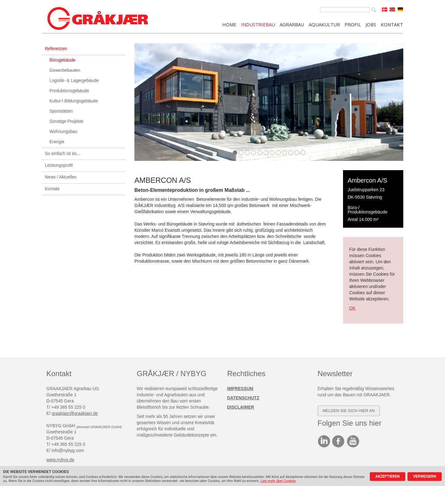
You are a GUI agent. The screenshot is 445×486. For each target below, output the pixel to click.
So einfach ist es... (62, 153)
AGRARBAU (292, 24)
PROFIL (353, 24)
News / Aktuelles (61, 176)
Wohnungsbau (63, 131)
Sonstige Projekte (66, 121)
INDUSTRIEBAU (258, 24)
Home (229, 24)
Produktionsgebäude (69, 90)
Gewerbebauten (64, 70)
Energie (56, 141)
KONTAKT (392, 24)
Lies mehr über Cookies (278, 481)
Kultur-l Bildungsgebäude (73, 100)
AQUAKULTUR (324, 24)
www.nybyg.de (60, 459)
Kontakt (52, 188)
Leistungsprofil (59, 165)
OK (352, 308)
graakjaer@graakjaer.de (75, 413)
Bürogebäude (62, 60)
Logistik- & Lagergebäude (74, 80)
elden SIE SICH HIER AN (350, 410)
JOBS (371, 24)
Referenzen (56, 48)
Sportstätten (61, 111)
